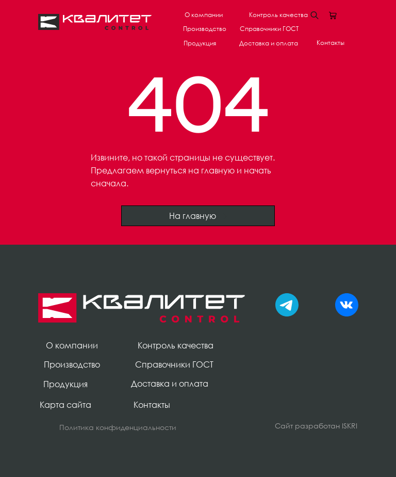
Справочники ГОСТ (269, 29)
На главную (198, 216)
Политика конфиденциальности (117, 427)
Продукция (200, 43)
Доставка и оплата (268, 43)
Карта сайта (65, 405)
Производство (204, 29)
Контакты (330, 42)
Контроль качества (278, 15)
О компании (204, 15)
